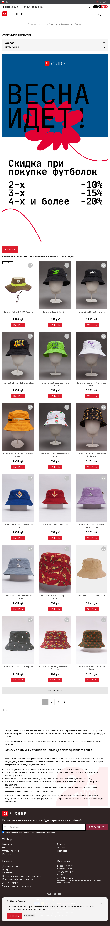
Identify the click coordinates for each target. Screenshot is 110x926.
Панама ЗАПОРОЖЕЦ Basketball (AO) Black (92, 455)
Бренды (61, 847)
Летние (5, 710)
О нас (5, 847)
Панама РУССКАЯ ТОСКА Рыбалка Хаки (18, 313)
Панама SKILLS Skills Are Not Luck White (92, 384)
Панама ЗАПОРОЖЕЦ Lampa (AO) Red (54, 597)
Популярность (53, 256)
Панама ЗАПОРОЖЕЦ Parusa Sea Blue (18, 526)
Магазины (7, 844)
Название (40, 256)
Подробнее (29, 915)
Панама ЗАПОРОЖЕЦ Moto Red (54, 525)
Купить (18, 324)
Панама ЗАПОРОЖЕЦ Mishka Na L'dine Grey (18, 597)
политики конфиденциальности (43, 832)
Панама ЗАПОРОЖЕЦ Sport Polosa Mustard (18, 455)
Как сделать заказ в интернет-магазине (21, 876)
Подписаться (96, 827)
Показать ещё (55, 690)
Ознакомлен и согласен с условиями (30, 832)
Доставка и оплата (11, 866)
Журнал (61, 844)
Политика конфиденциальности (17, 879)
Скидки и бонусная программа (16, 886)
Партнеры (62, 850)
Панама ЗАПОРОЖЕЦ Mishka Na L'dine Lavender (92, 526)
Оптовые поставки (11, 850)
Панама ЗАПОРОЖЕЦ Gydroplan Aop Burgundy (55, 668)
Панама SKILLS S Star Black (54, 312)
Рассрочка (7, 854)
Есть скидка (68, 256)
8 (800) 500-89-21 (12, 7)
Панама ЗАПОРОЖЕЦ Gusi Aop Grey (18, 667)
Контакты (7, 872)
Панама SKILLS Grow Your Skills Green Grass (55, 384)
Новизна (22, 256)
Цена (31, 256)
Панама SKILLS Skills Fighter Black (18, 383)
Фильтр (10, 249)
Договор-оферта (10, 882)
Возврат (6, 869)
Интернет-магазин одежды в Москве (22, 787)
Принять (14, 916)
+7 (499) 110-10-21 (66, 872)
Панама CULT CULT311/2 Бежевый (92, 596)
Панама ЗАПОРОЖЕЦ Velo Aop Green (91, 668)
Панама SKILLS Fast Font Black (91, 312)
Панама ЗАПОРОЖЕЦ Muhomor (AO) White (54, 455)
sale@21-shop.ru (65, 878)
